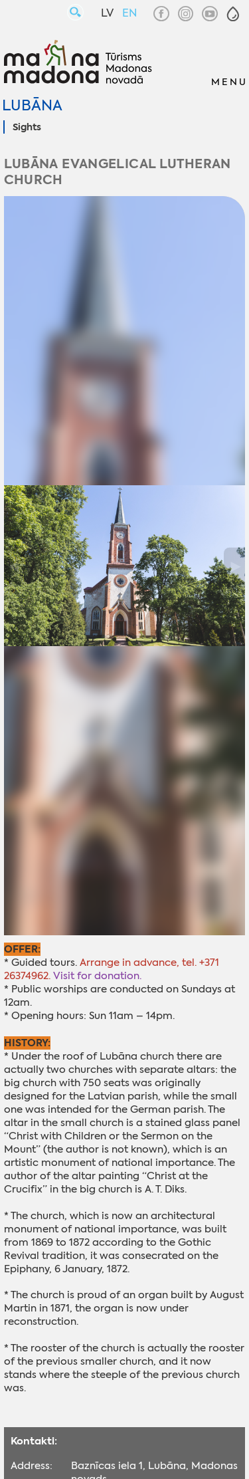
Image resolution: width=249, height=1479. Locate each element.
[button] (233, 14)
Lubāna (32, 105)
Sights (27, 127)
